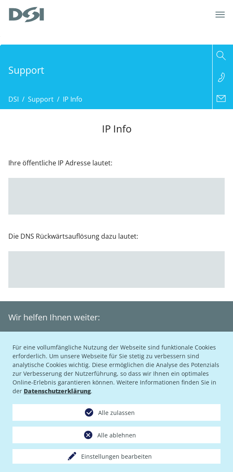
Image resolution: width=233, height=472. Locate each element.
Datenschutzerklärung (57, 391)
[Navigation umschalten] (220, 14)
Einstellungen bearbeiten (116, 456)
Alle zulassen (116, 413)
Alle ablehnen (116, 435)
